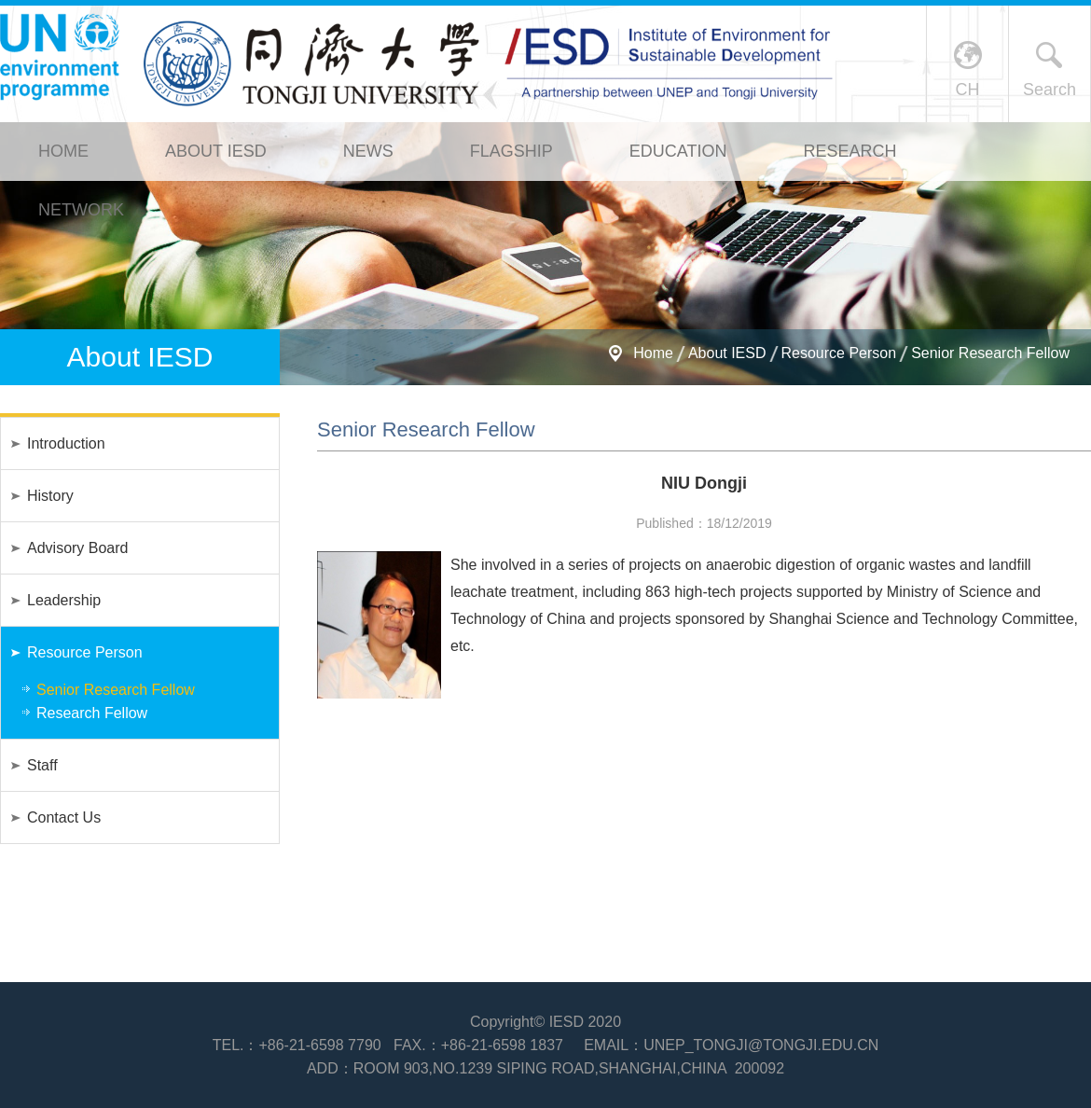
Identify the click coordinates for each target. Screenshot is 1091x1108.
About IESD (216, 151)
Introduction (66, 443)
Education (678, 151)
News (368, 151)
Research (849, 151)
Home (63, 151)
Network (81, 210)
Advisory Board (78, 548)
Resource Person (839, 353)
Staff (42, 765)
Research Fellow (91, 713)
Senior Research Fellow (990, 353)
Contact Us (64, 817)
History (50, 496)
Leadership (64, 600)
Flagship (511, 151)
